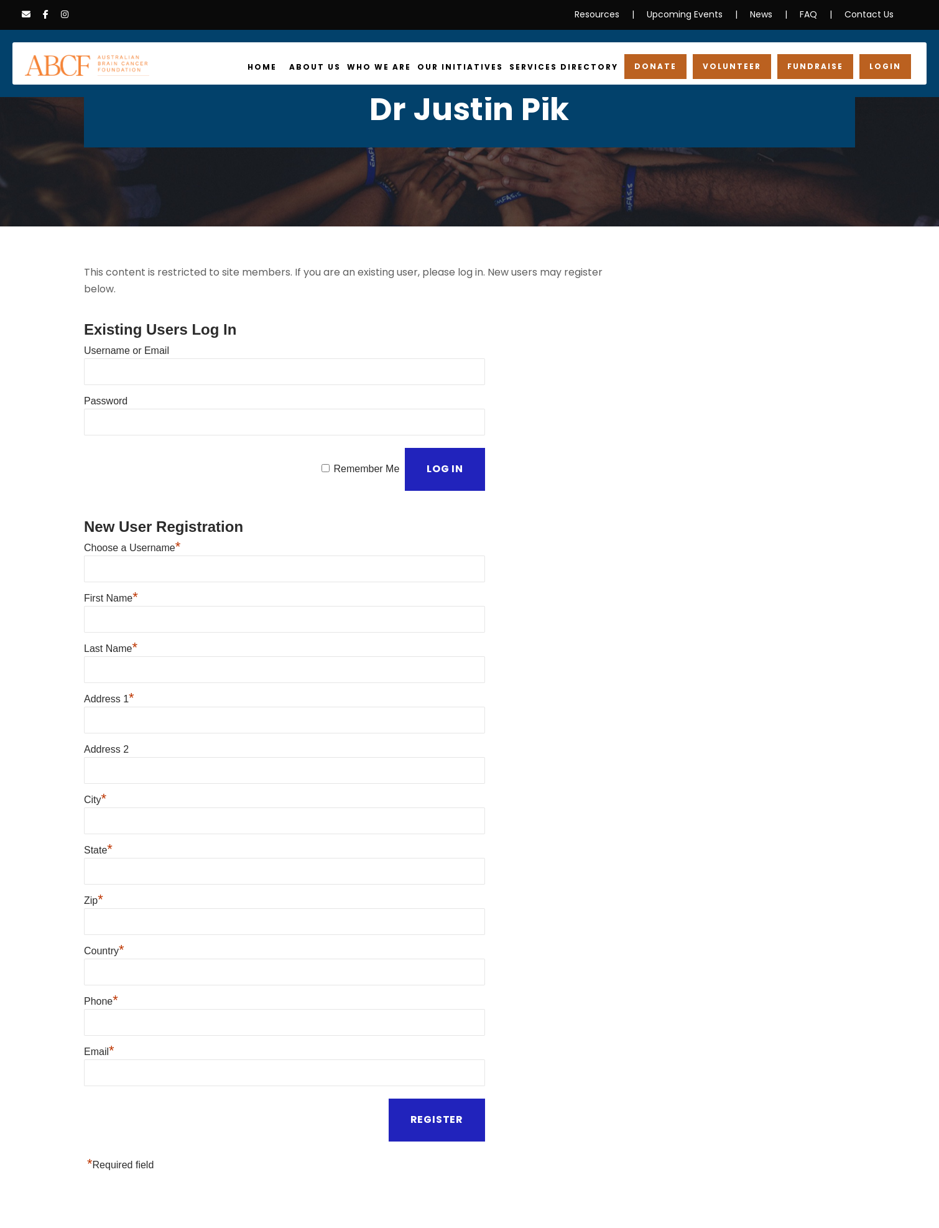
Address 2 (106, 702)
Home (284, 67)
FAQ (814, 14)
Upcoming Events (696, 14)
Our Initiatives (474, 67)
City (95, 748)
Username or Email (126, 333)
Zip (93, 840)
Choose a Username (132, 518)
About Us (335, 67)
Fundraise (817, 66)
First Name (111, 564)
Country (104, 886)
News (768, 14)
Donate (661, 66)
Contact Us (872, 14)
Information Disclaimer (196, 1194)
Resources (614, 14)
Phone (101, 932)
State (98, 794)
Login (886, 66)
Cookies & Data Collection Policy (318, 1194)
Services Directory (573, 67)
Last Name (110, 610)
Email (99, 978)
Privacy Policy (113, 1194)
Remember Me (366, 440)
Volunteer (735, 66)
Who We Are (397, 67)
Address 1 (109, 656)
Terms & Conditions (433, 1194)
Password (105, 379)
